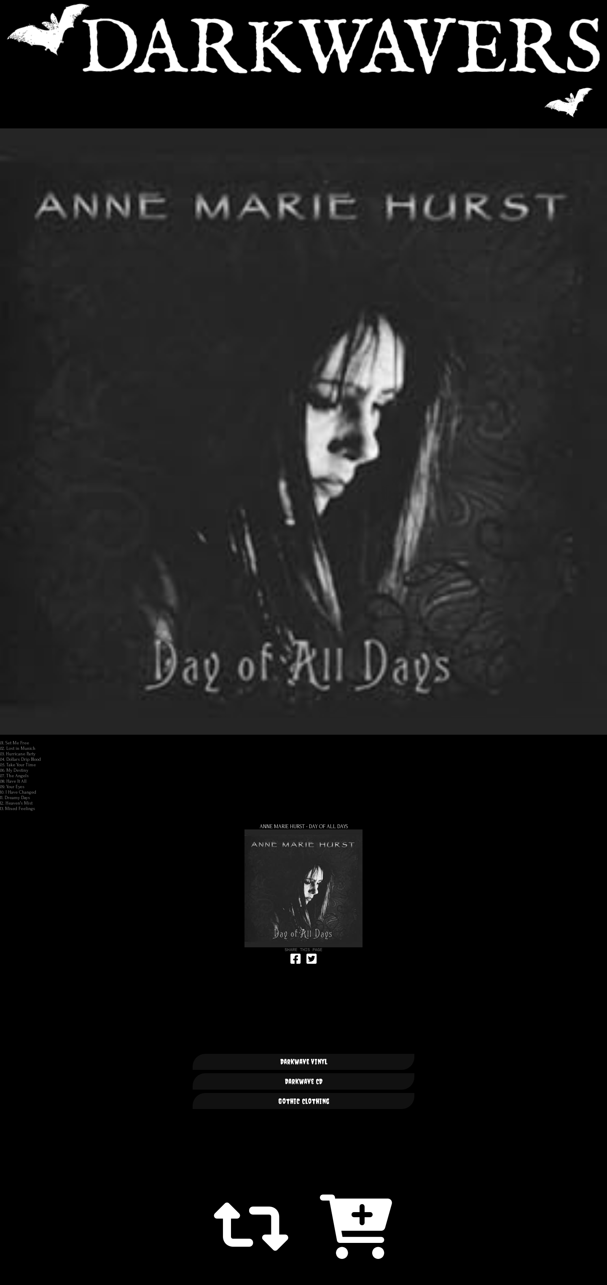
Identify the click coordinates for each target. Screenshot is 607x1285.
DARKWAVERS (303, 38)
